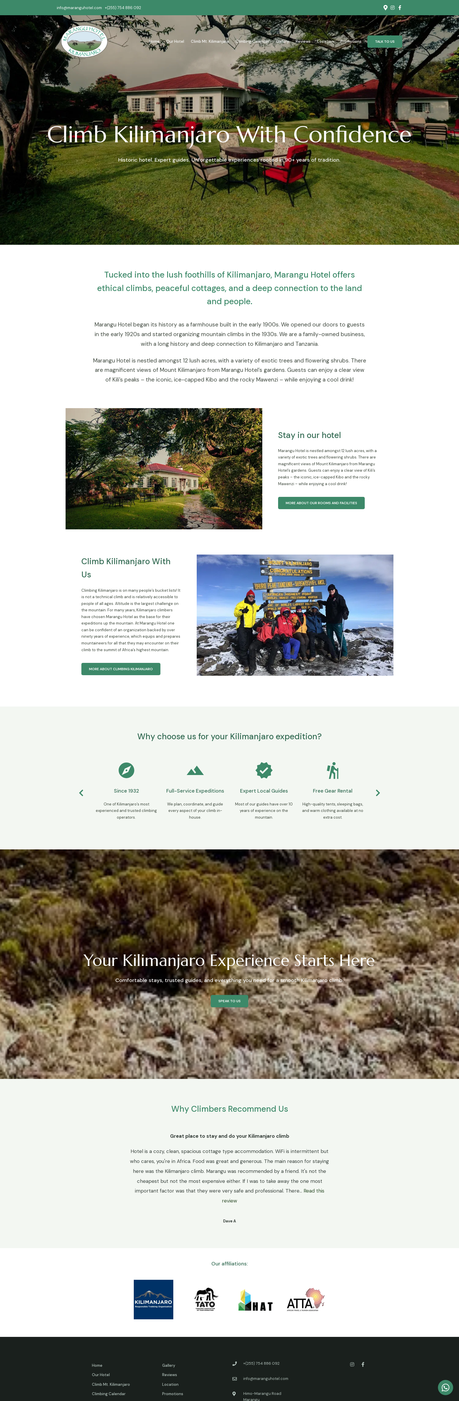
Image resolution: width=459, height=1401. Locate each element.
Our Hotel (175, 41)
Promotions (351, 41)
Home (154, 41)
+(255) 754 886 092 (123, 8)
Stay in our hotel (309, 435)
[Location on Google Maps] (385, 7)
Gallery (282, 41)
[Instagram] (392, 7)
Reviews (303, 41)
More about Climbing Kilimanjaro (121, 669)
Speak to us (229, 1001)
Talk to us (385, 41)
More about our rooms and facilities (321, 503)
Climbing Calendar (252, 41)
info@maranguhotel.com (79, 8)
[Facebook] (400, 7)
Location (325, 41)
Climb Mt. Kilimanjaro (210, 41)
